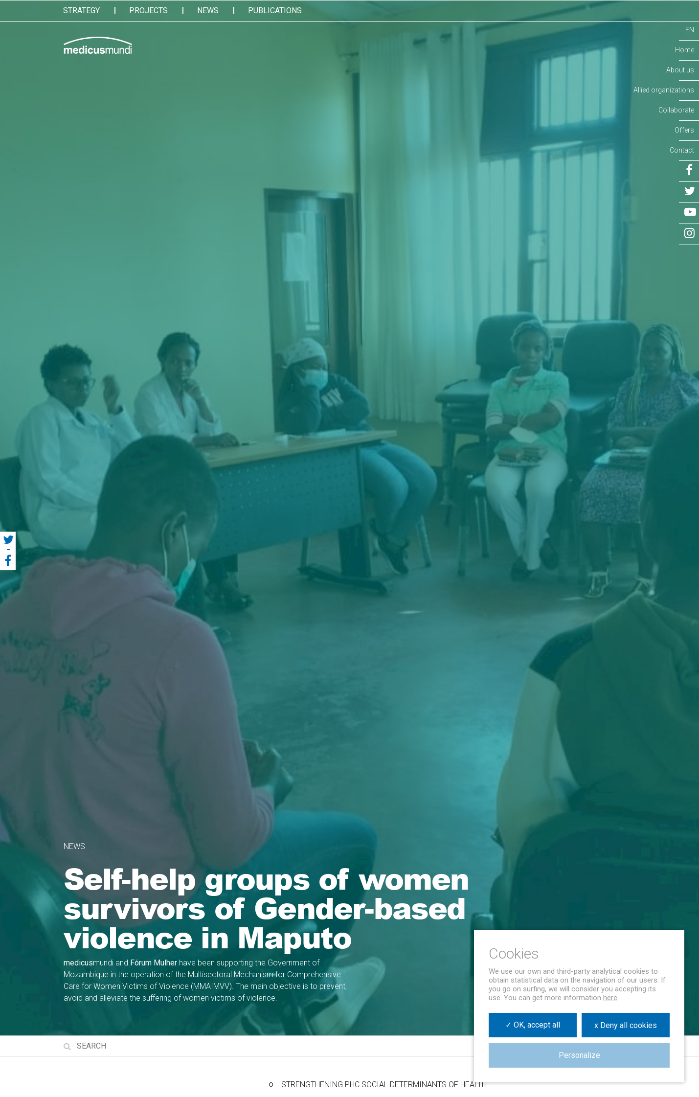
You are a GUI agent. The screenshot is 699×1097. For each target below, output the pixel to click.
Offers (684, 130)
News (208, 10)
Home (684, 50)
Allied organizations (663, 90)
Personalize (579, 1055)
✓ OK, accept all (532, 1025)
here (610, 997)
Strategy (81, 10)
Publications (275, 10)
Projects (148, 10)
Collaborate (676, 110)
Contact (682, 150)
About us (680, 70)
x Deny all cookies (625, 1025)
